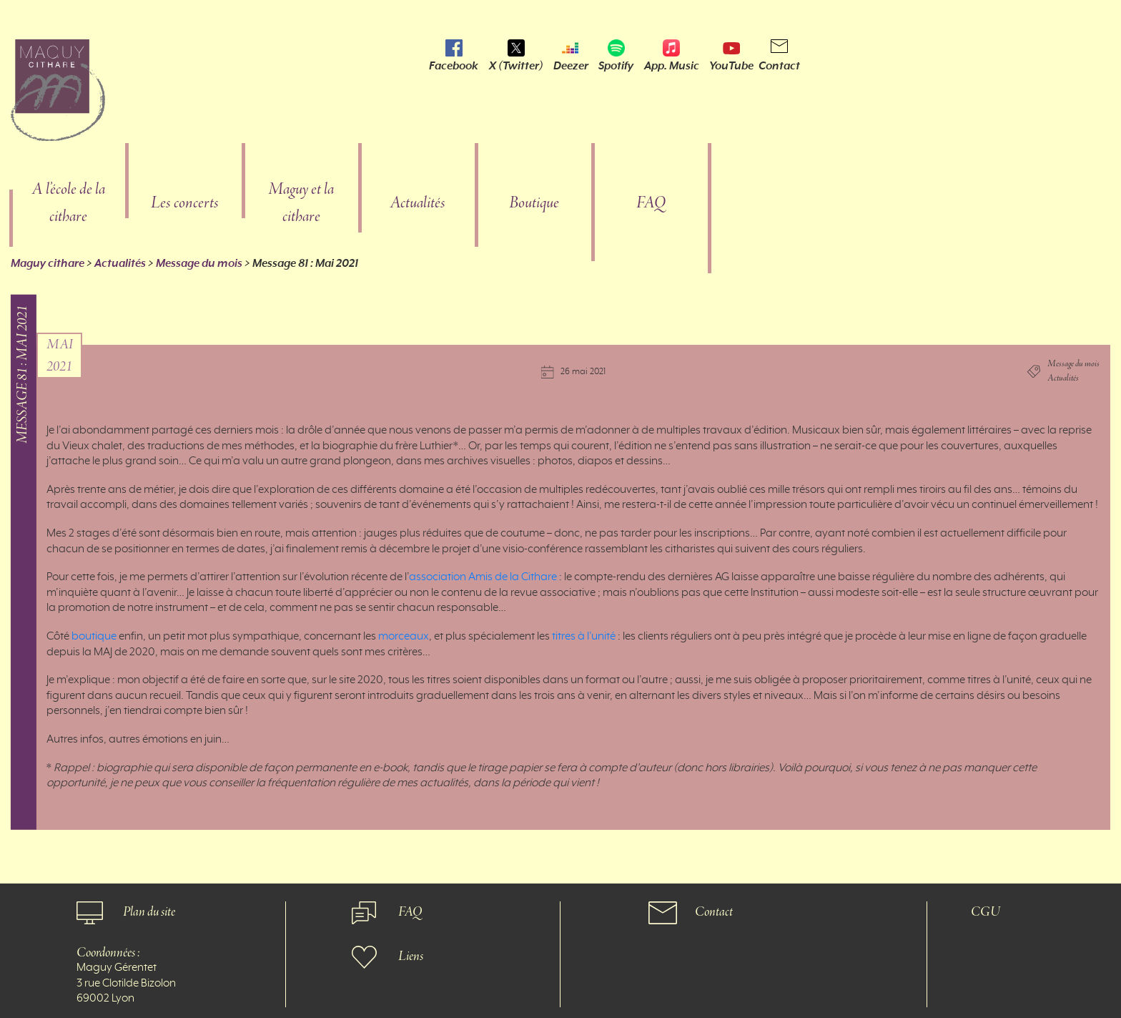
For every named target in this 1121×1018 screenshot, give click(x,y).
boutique (94, 636)
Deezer (570, 65)
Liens (410, 956)
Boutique (534, 203)
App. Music (671, 65)
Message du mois (199, 263)
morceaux (403, 636)
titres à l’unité (584, 636)
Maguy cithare (47, 263)
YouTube (731, 65)
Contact (779, 65)
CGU (985, 912)
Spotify (615, 65)
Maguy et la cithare (301, 203)
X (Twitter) (516, 65)
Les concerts (185, 203)
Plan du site (149, 912)
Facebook (453, 65)
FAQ (651, 203)
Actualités (417, 203)
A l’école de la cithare (68, 203)
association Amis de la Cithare (483, 577)
